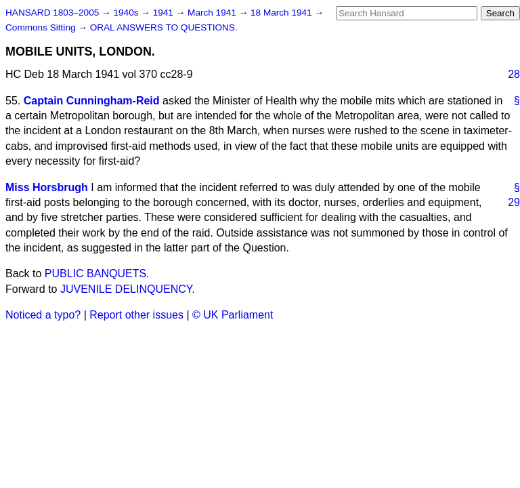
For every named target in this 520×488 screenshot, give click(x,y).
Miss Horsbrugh (46, 187)
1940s (127, 12)
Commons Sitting (41, 27)
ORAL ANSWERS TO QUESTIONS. (164, 27)
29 (514, 202)
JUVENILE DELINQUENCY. (127, 289)
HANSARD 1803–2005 (52, 12)
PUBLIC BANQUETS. (97, 273)
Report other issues (136, 315)
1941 (164, 12)
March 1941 (213, 12)
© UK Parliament (232, 315)
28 (514, 74)
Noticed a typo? (43, 315)
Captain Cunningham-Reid (92, 100)
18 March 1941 (282, 12)
